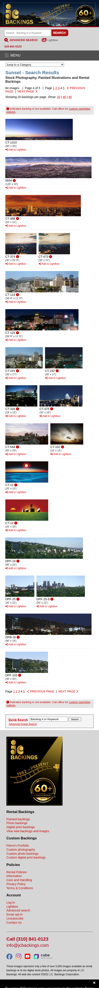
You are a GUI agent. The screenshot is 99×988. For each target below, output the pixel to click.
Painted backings (18, 819)
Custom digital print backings (26, 857)
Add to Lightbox (15, 149)
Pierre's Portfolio (17, 845)
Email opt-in (14, 914)
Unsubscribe (14, 918)
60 (70, 97)
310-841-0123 (13, 46)
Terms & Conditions (19, 888)
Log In (10, 902)
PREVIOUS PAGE (40, 691)
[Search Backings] (27, 33)
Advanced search (18, 910)
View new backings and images (27, 831)
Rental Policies (16, 872)
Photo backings (16, 823)
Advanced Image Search (23, 724)
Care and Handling (19, 880)
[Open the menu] (49, 55)
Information (14, 876)
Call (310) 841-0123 (27, 939)
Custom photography (20, 849)
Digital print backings (20, 827)
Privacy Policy (16, 884)
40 (64, 97)
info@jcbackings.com (27, 945)
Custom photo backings (22, 853)
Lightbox (53, 40)
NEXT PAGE (27, 91)
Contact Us (14, 922)
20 (58, 97)
